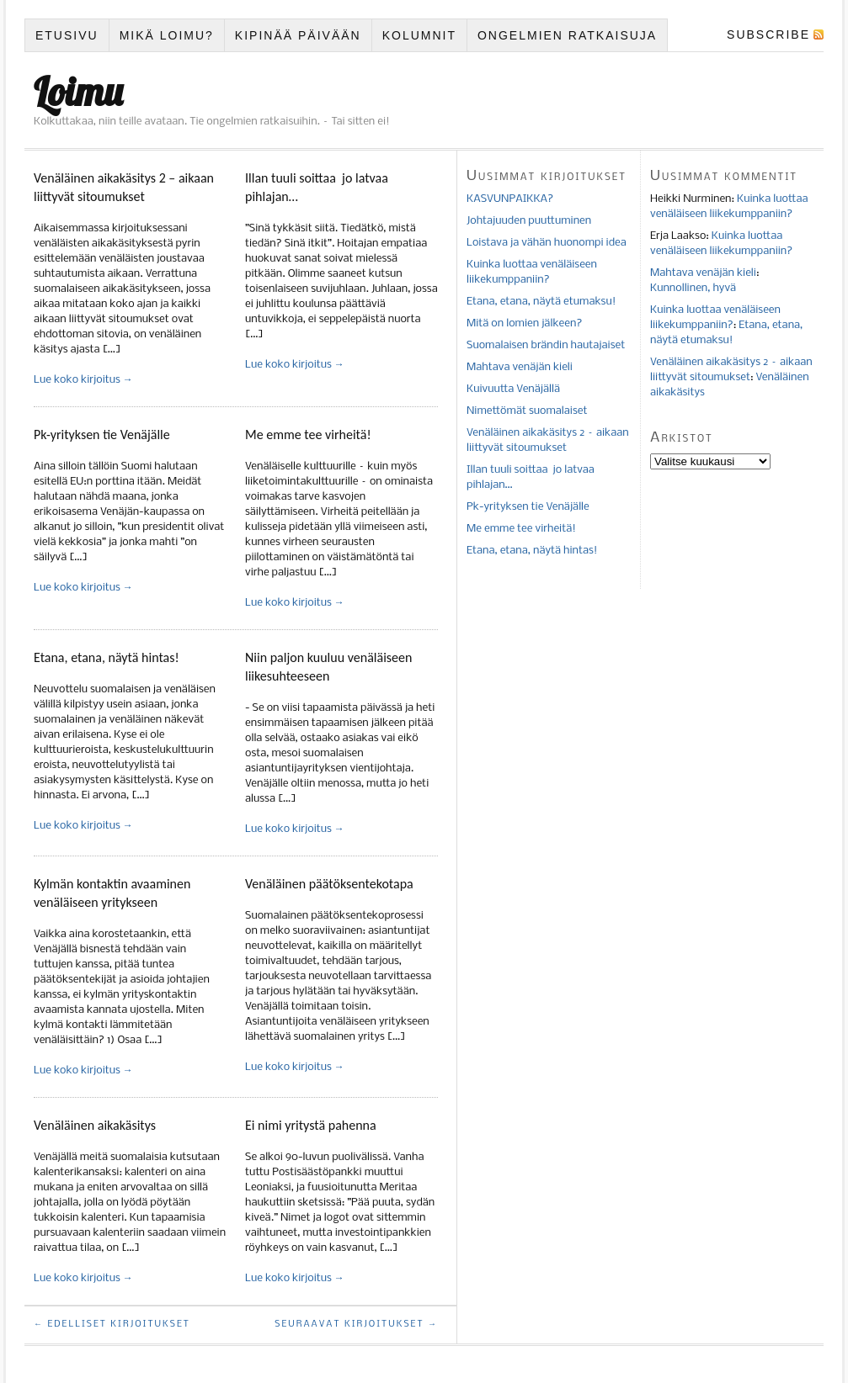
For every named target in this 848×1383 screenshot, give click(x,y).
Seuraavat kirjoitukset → (356, 1324)
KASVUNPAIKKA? (510, 198)
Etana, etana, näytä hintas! (106, 657)
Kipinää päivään (298, 35)
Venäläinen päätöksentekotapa (329, 884)
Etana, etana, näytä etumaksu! (541, 301)
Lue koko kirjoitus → (83, 379)
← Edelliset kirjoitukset (112, 1324)
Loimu (78, 91)
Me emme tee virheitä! (308, 434)
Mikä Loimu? (167, 35)
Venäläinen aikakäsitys (95, 1125)
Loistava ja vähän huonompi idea (547, 242)
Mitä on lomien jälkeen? (524, 323)
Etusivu (67, 35)
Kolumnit (419, 35)
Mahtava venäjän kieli (520, 367)
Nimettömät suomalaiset (527, 410)
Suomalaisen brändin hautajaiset (546, 345)
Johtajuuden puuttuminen (529, 220)
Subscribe (768, 34)
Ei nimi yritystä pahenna (310, 1125)
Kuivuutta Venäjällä (513, 389)
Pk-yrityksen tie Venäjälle (102, 434)
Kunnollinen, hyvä (693, 288)
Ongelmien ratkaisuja (567, 35)
